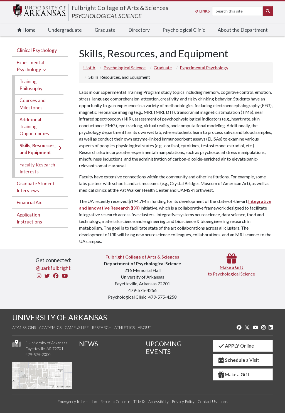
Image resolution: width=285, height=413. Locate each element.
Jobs (224, 401)
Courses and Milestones (32, 103)
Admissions (24, 327)
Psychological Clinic (184, 30)
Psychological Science (125, 67)
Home (26, 30)
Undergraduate (65, 30)
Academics (50, 327)
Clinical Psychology (37, 50)
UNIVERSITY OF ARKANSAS (59, 317)
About (144, 327)
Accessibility (158, 401)
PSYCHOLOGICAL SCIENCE (107, 15)
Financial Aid (30, 202)
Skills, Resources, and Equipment (37, 148)
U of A (89, 67)
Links (202, 11)
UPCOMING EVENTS (163, 347)
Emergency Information (77, 401)
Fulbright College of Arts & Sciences (120, 7)
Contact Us (207, 401)
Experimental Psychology (30, 66)
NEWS (88, 344)
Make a (233, 374)
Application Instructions (29, 218)
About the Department (243, 30)
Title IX (139, 401)
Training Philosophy (31, 84)
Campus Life (77, 327)
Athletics (124, 327)
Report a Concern (115, 401)
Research (101, 327)
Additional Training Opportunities (34, 126)
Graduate (105, 30)
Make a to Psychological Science (231, 267)
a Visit (238, 360)
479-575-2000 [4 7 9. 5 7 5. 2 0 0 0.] (38, 354)
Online (235, 346)
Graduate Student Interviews (36, 187)
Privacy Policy (183, 401)
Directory (139, 30)
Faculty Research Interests (37, 168)
